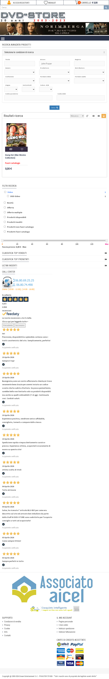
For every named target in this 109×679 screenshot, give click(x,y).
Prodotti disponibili (16, 217)
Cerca (54, 108)
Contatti (7, 635)
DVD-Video (15, 196)
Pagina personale (66, 621)
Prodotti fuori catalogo (18, 231)
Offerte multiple (14, 212)
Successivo (19, 325)
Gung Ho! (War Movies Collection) (15, 156)
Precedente (8, 325)
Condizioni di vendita (12, 621)
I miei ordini (63, 625)
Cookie (7, 628)
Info (6, 632)
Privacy (7, 625)
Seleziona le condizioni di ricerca (19, 52)
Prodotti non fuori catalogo (20, 227)
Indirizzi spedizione (66, 628)
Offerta (10, 207)
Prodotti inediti (14, 222)
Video (10, 192)
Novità (10, 203)
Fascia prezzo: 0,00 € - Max (14, 247)
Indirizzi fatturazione (67, 632)
